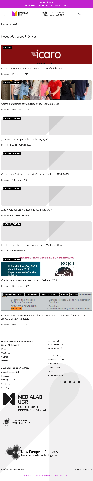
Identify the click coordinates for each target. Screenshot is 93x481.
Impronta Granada (56, 359)
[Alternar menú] (3, 14)
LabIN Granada (32, 295)
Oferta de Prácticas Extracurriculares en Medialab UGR (31, 68)
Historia (4, 360)
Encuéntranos (61, 5)
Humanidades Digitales (13, 295)
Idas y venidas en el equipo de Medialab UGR (26, 209)
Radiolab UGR (31, 5)
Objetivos (5, 353)
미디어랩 (5, 387)
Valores (4, 356)
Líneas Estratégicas (49, 295)
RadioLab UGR (54, 367)
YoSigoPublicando (55, 375)
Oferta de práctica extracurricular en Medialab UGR (30, 104)
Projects (5, 375)
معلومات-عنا (7, 383)
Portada (17, 83)
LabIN (50, 371)
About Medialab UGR (10, 372)
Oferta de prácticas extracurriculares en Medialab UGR (31, 245)
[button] (79, 14)
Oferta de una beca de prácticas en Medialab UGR (29, 280)
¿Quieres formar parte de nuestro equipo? (24, 139)
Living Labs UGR (46, 5)
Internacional (46, 2)
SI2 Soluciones (86, 469)
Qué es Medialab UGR (10, 345)
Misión (4, 349)
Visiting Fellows (8, 379)
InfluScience (53, 363)
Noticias (7, 48)
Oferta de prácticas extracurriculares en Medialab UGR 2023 (35, 174)
